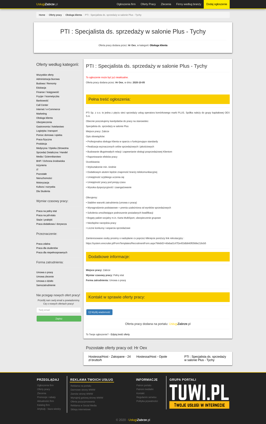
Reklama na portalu (81, 385)
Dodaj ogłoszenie (216, 4)
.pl (47, 4)
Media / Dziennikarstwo (48, 156)
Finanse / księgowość (47, 92)
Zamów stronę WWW (82, 393)
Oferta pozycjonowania (83, 401)
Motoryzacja (42, 182)
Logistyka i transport (47, 130)
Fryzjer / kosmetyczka (47, 96)
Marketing (41, 113)
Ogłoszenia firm (126, 4)
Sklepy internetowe (81, 409)
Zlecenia (166, 4)
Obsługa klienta (158, 45)
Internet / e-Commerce (48, 109)
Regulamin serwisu (146, 397)
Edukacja (41, 87)
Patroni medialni (144, 389)
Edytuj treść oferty (120, 334)
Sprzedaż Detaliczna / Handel (52, 152)
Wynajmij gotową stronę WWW (87, 397)
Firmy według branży (188, 4)
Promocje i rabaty (46, 397)
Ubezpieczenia (44, 122)
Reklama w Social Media (84, 405)
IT (37, 169)
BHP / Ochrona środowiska (50, 161)
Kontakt (140, 393)
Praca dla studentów (47, 248)
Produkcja (41, 143)
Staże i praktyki (44, 219)
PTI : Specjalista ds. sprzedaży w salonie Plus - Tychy (205, 358)
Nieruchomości (44, 178)
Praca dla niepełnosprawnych (51, 252)
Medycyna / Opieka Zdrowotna (52, 148)
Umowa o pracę (44, 272)
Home (42, 15)
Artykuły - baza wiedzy (49, 409)
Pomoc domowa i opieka (49, 135)
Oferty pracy (43, 389)
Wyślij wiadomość (99, 312)
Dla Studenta (43, 191)
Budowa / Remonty (46, 83)
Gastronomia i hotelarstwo (50, 126)
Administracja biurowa (48, 79)
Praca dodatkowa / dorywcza (51, 224)
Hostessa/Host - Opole (151, 356)
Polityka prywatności (147, 401)
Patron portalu (143, 385)
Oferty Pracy (148, 4)
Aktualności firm (45, 401)
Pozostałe (41, 174)
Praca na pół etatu (46, 215)
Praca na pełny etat (46, 211)
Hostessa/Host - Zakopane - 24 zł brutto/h (110, 358)
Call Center (42, 105)
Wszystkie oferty (45, 74)
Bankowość (42, 100)
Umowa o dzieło (44, 281)
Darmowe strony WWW (83, 389)
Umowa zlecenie (45, 276)
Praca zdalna (43, 243)
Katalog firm (43, 405)
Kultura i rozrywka (45, 186)
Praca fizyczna (44, 139)
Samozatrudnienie (45, 285)
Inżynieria (41, 165)
